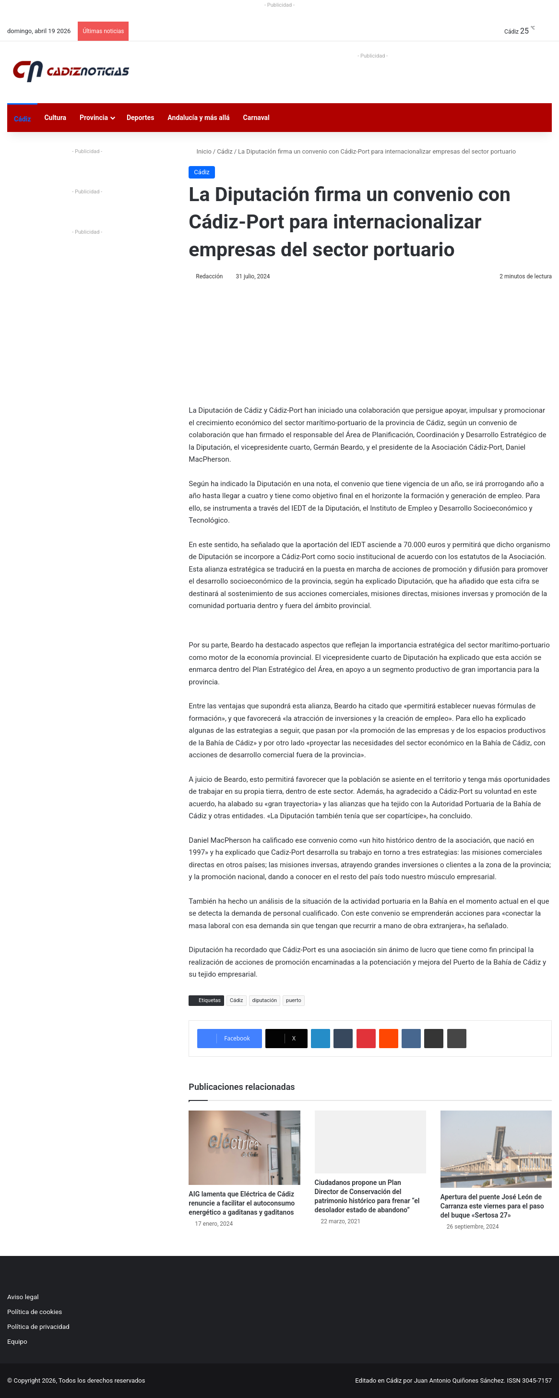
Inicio (200, 151)
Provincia (94, 117)
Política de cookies (34, 1311)
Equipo (17, 1341)
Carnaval (256, 117)
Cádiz (22, 119)
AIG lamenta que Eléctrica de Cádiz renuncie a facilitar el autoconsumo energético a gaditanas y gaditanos (242, 1203)
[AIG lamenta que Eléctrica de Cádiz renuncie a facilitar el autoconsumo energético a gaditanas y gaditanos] (244, 1148)
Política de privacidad (38, 1326)
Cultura (55, 117)
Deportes (140, 117)
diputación (264, 1000)
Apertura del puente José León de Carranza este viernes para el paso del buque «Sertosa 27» (492, 1206)
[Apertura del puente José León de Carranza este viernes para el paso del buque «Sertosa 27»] (496, 1149)
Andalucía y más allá (198, 117)
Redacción (209, 276)
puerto (293, 1000)
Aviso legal (23, 1297)
